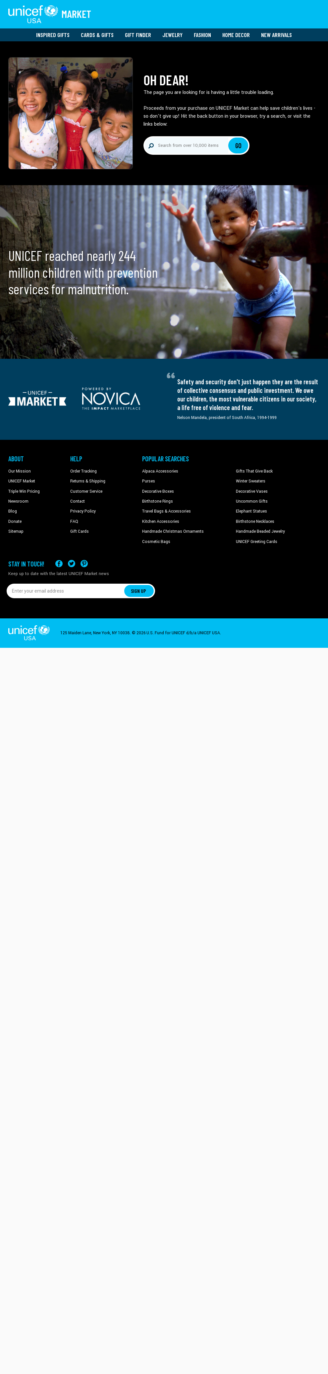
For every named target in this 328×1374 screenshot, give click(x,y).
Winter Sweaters (250, 481)
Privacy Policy (83, 511)
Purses (148, 481)
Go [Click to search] (238, 145)
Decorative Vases (252, 491)
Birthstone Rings (157, 501)
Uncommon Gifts (252, 501)
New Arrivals (276, 34)
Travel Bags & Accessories (166, 511)
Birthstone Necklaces (255, 521)
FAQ (74, 521)
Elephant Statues (251, 511)
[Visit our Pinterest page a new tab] (84, 563)
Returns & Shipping (87, 481)
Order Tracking (83, 471)
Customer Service (86, 491)
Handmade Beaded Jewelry (260, 531)
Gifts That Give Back (254, 471)
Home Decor (236, 34)
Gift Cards (79, 531)
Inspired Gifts (53, 34)
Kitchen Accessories (160, 521)
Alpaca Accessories (160, 471)
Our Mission (19, 471)
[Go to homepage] (49, 14)
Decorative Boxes (158, 491)
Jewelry (172, 34)
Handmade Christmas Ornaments (173, 531)
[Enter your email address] (65, 591)
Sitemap (16, 531)
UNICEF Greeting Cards (256, 542)
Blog (12, 511)
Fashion (202, 34)
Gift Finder (138, 34)
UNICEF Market (21, 481)
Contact (77, 501)
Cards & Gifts (97, 34)
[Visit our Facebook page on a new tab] (59, 563)
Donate (15, 521)
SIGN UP (138, 591)
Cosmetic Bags (156, 542)
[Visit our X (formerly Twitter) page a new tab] (72, 563)
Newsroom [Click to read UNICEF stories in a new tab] (18, 501)
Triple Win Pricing (24, 491)
